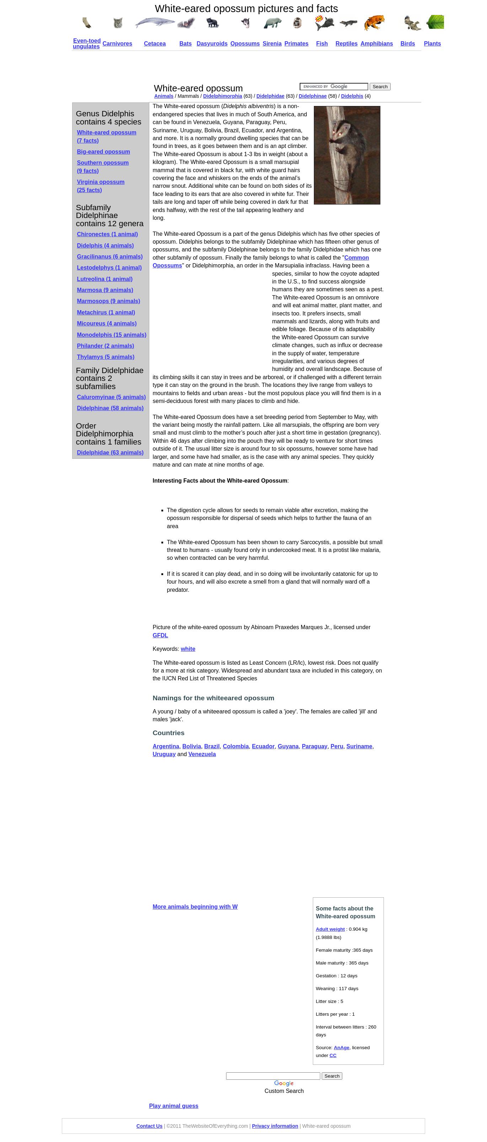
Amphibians (376, 44)
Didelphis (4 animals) (105, 246)
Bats (186, 44)
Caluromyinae (111, 397)
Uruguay (164, 754)
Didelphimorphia (222, 96)
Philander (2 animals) (105, 346)
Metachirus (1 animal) (106, 312)
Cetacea (155, 44)
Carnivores (118, 44)
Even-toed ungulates (87, 43)
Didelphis (352, 96)
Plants (432, 44)
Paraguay (314, 746)
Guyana (288, 746)
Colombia (236, 746)
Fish (322, 44)
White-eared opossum (107, 136)
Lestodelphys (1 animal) (109, 268)
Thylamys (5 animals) (106, 357)
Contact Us (149, 1126)
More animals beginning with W (195, 907)
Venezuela (202, 754)
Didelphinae (313, 96)
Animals (163, 96)
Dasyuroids (212, 44)
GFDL (160, 635)
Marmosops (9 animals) (108, 301)
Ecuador (263, 746)
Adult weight (330, 929)
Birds (408, 44)
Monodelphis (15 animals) (112, 335)
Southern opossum (103, 167)
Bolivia (191, 746)
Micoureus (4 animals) (107, 323)
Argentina (166, 746)
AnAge (341, 1047)
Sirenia (272, 44)
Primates (296, 44)
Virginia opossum (101, 186)
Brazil (212, 746)
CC (333, 1055)
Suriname (360, 746)
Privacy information (275, 1126)
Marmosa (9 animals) (105, 290)
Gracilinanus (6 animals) (110, 257)
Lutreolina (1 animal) (105, 279)
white (188, 649)
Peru (337, 746)
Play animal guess (174, 1106)
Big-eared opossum (103, 152)
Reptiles (347, 44)
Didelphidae (270, 96)
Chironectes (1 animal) (107, 234)
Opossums (245, 44)
